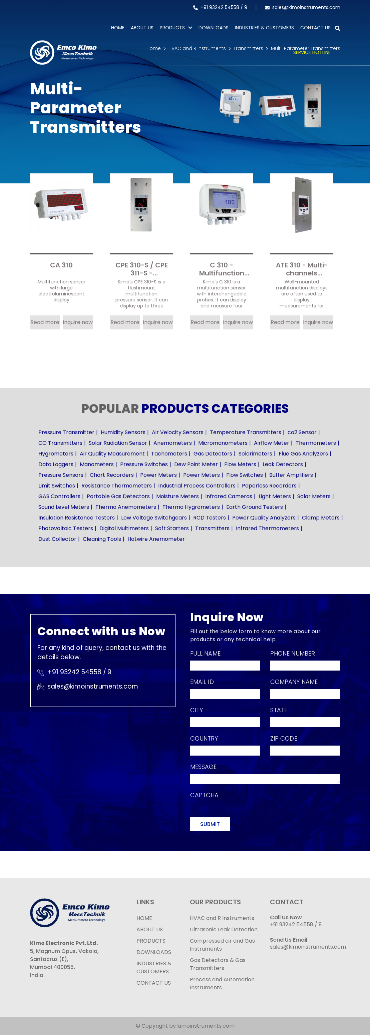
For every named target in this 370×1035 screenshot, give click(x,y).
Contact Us (315, 27)
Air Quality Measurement (112, 453)
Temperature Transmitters (245, 432)
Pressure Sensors (60, 475)
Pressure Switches (144, 464)
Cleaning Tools (102, 539)
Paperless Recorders (269, 485)
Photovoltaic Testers (65, 528)
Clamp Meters (321, 518)
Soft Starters (172, 528)
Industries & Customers (264, 27)
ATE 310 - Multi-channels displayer (302, 268)
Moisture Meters (177, 496)
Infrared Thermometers (267, 528)
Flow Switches (244, 475)
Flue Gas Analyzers (303, 453)
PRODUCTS (172, 27)
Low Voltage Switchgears (154, 518)
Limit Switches (56, 485)
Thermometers (316, 443)
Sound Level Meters (63, 507)
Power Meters (158, 475)
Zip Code (283, 738)
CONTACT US (153, 983)
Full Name (205, 653)
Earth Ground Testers (254, 507)
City (196, 710)
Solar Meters (314, 496)
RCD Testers (209, 518)
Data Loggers (55, 464)
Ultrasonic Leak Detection (224, 929)
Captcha (204, 795)
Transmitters (212, 528)
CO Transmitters (60, 443)
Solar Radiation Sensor (118, 443)
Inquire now (78, 322)
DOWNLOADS (153, 952)
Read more (44, 322)
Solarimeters (255, 453)
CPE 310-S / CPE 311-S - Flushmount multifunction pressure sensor (141, 268)
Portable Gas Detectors (118, 496)
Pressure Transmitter (66, 432)
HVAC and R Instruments (222, 918)
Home (117, 27)
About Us (142, 27)
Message (203, 767)
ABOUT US (149, 929)
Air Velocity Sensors (178, 432)
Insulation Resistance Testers (76, 518)
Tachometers (169, 453)
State (279, 710)
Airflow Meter (271, 443)
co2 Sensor (302, 432)
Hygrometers (55, 453)
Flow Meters (240, 464)
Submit (210, 824)
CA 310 (61, 265)
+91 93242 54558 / (218, 7)
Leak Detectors (283, 464)
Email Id (202, 682)
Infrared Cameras (228, 496)
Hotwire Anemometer (156, 539)
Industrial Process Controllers (197, 485)
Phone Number (292, 653)
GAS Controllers (59, 496)
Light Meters (275, 496)
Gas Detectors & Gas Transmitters (218, 964)
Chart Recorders (112, 475)
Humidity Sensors (123, 432)
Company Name (294, 682)
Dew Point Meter (196, 464)
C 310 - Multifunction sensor (221, 268)
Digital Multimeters (124, 528)
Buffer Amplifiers (291, 475)
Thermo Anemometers (125, 507)
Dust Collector (57, 539)
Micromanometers (223, 443)
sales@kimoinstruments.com (302, 7)
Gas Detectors (213, 453)
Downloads (214, 27)
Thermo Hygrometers (191, 507)
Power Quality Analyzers (264, 518)
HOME (144, 918)
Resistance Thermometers (116, 485)
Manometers (97, 464)
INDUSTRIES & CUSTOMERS (153, 967)
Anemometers (172, 443)
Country (204, 738)
